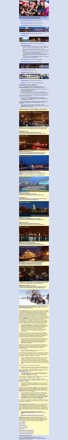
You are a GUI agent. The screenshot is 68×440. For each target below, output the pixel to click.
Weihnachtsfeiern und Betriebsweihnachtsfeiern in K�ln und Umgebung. (32, 152)
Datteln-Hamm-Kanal (22, 430)
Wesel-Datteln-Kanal (30, 431)
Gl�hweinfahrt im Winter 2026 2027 (25, 305)
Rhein (20, 422)
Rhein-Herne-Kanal (22, 431)
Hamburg (20, 390)
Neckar (20, 428)
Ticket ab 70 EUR (34, 56)
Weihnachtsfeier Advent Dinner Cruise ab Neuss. (28, 193)
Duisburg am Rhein (24, 25)
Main (24, 423)
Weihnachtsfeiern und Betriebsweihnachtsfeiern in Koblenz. (30, 218)
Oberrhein (21, 423)
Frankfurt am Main (24, 80)
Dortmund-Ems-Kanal (23, 433)
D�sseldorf (29, 374)
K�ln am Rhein (24, 43)
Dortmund (23, 82)
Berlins (35, 388)
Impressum (39, 438)
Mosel (20, 425)
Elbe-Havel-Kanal (30, 430)
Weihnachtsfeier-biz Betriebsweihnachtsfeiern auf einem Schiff (32, 415)
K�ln (24, 374)
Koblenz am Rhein (24, 59)
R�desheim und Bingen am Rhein (27, 61)
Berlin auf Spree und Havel (26, 20)
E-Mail (20, 435)
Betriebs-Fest (26, 318)
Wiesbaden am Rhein (25, 72)
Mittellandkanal (30, 433)
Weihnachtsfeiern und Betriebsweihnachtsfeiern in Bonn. (29, 223)
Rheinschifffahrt (22, 371)
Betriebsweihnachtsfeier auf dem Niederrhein (27, 404)
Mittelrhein (24, 422)
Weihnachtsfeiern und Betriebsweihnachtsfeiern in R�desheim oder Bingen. (33, 286)
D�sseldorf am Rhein (25, 33)
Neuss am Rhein (24, 35)
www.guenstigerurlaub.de (26, 435)
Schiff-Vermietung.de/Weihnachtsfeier (28, 412)
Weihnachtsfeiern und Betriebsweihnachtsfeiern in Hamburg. (30, 132)
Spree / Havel (24, 425)
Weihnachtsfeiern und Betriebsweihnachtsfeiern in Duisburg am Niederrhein (33, 198)
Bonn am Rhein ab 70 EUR (26, 45)
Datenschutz (43, 438)
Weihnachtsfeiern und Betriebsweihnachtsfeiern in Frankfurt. (37, 282)
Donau (23, 428)
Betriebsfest (24, 310)
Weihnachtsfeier (25, 372)
